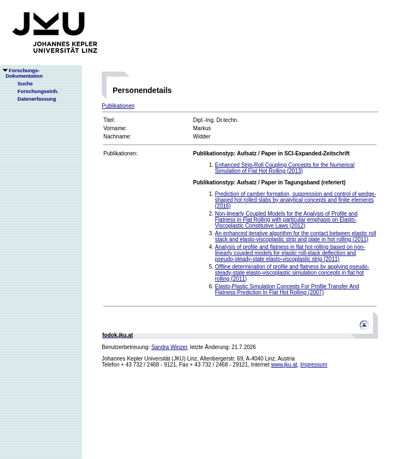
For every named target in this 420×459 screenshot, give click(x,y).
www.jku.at (284, 365)
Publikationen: (120, 153)
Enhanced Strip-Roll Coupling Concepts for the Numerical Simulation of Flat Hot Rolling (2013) (284, 168)
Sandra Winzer (169, 347)
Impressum (313, 365)
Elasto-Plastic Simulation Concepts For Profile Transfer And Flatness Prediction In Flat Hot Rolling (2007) (287, 289)
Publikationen (118, 106)
